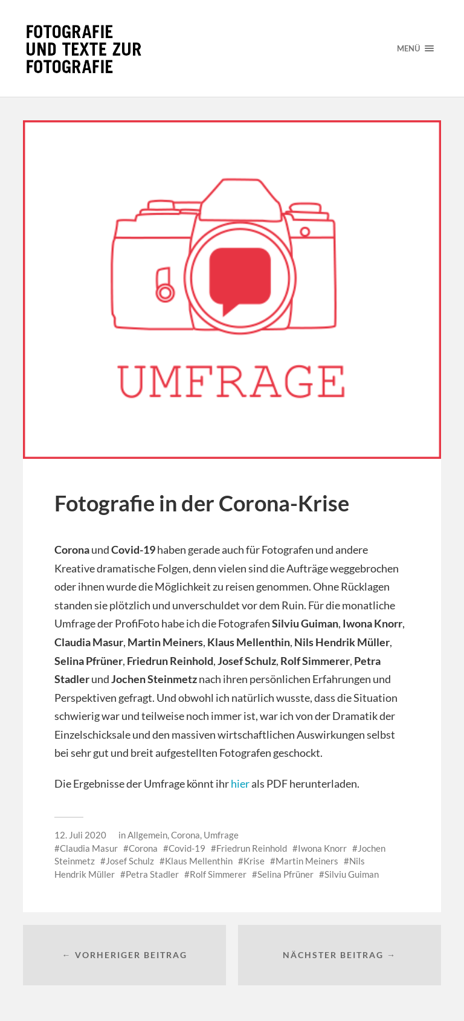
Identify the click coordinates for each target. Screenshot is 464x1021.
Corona (185, 834)
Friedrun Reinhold (251, 848)
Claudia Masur (89, 848)
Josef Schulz (130, 860)
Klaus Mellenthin (199, 860)
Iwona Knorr (322, 848)
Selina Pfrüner (285, 874)
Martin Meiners (307, 860)
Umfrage (221, 834)
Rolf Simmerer (218, 874)
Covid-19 (187, 848)
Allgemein (147, 834)
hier (240, 783)
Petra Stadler (152, 874)
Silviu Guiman (351, 874)
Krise (254, 860)
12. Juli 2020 (80, 834)
